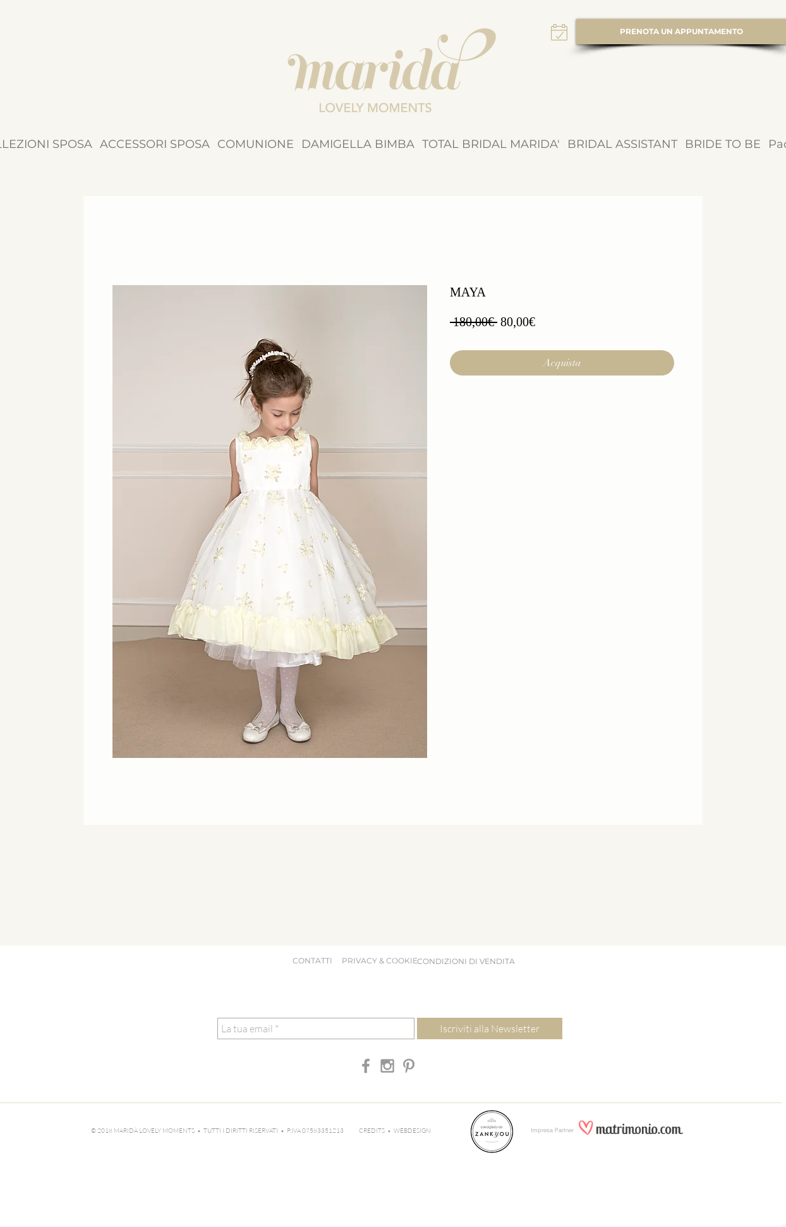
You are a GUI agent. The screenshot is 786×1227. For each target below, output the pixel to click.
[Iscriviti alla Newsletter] (489, 1028)
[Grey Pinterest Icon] (408, 1065)
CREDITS (373, 1130)
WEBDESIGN (412, 1130)
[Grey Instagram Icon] (387, 1065)
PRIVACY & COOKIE (382, 960)
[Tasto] (133, 29)
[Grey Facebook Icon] (365, 1065)
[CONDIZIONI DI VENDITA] (465, 961)
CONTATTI (312, 960)
